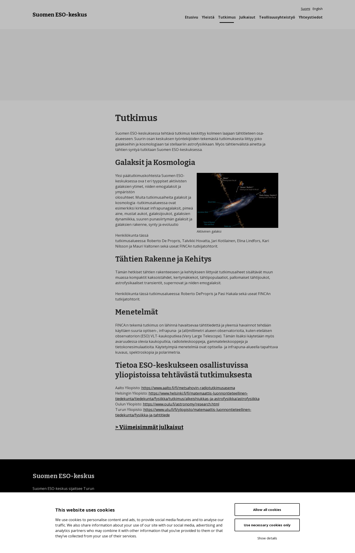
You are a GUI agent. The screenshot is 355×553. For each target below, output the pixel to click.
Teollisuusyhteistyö (277, 17)
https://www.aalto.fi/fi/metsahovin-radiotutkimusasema (188, 387)
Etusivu (191, 17)
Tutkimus (227, 17)
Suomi (305, 9)
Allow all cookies (267, 509)
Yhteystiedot (311, 17)
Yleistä (208, 17)
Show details (267, 538)
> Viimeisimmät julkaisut (149, 427)
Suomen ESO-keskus (60, 14)
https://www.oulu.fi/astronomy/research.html (181, 404)
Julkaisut (247, 17)
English (317, 9)
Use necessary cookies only (267, 525)
